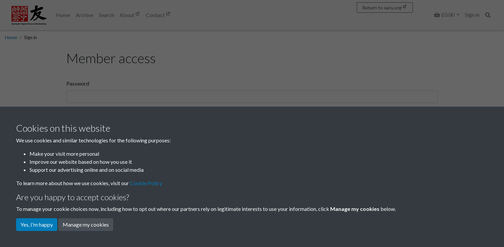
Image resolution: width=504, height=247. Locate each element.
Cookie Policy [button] (146, 183)
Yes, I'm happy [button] (36, 224)
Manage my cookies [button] (86, 224)
